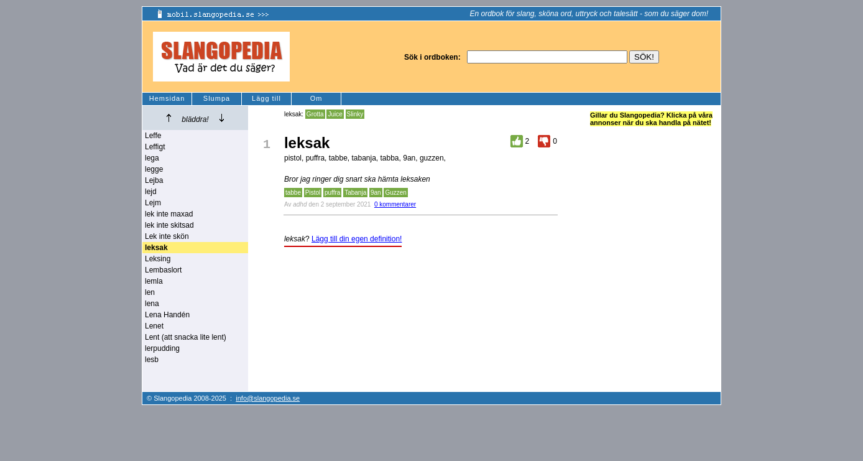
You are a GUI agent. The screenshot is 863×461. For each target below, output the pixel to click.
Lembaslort (163, 270)
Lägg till (266, 98)
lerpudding (162, 348)
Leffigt (155, 146)
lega (152, 158)
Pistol (312, 192)
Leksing (157, 258)
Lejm (153, 202)
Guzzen (395, 192)
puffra (332, 192)
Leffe (153, 135)
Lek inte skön (167, 236)
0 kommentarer (395, 204)
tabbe (293, 192)
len (150, 292)
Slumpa (216, 98)
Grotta (315, 114)
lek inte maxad (169, 214)
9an (376, 192)
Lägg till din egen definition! (357, 239)
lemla (154, 281)
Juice (335, 114)
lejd (151, 191)
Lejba (154, 180)
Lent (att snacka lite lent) (185, 337)
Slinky (355, 114)
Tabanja (355, 192)
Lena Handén (167, 314)
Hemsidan (167, 98)
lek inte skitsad (169, 225)
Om (316, 98)
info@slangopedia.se (268, 398)
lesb (152, 359)
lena (152, 303)
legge (154, 169)
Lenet (154, 326)
